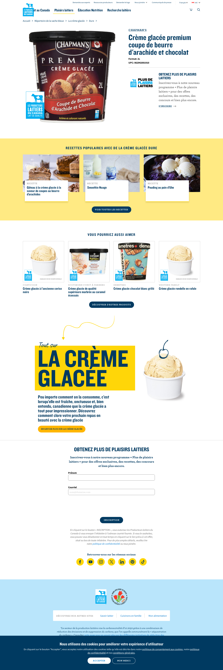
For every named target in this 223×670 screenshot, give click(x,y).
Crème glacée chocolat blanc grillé (134, 288)
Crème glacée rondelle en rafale (177, 288)
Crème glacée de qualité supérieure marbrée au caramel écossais (86, 292)
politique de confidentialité (106, 543)
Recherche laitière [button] (143, 10)
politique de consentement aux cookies (162, 649)
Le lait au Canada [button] (52, 10)
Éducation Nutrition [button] (111, 10)
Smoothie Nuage (97, 187)
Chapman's (137, 30)
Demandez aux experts (81, 2)
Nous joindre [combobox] (140, 2)
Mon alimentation (158, 615)
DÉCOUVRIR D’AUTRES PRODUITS (111, 304)
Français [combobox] (182, 2)
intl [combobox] (196, 2)
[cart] (191, 10)
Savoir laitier (106, 615)
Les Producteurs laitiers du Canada (28, 9)
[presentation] (111, 506)
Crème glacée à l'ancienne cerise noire (42, 290)
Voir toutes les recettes (111, 209)
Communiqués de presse (161, 2)
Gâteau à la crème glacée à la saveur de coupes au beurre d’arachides (44, 191)
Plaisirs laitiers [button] (81, 10)
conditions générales (124, 652)
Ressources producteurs (103, 2)
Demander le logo (123, 2)
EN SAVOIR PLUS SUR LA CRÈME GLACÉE (61, 429)
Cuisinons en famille (130, 615)
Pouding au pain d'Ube (161, 187)
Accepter (99, 660)
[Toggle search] (199, 10)
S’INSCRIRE (167, 106)
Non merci (124, 660)
